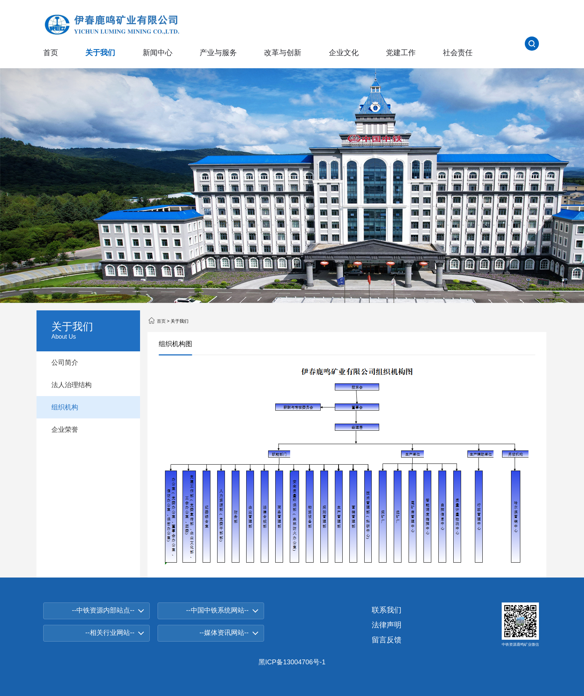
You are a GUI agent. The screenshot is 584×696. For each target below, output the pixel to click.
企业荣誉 (64, 429)
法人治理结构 (71, 385)
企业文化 (344, 52)
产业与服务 (218, 52)
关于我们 (100, 52)
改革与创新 (282, 52)
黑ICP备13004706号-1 (292, 662)
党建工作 (401, 52)
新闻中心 (157, 52)
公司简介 (64, 362)
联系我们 (387, 610)
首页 (50, 52)
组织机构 (64, 407)
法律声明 (387, 625)
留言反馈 (387, 640)
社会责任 (458, 52)
